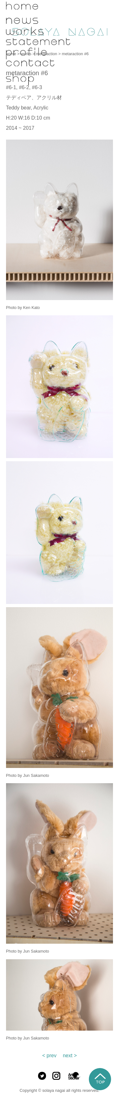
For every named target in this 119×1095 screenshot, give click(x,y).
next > (70, 1055)
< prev (49, 1055)
